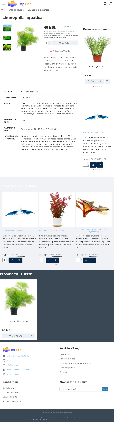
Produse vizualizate (16, 274)
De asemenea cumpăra (19, 186)
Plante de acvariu (15, 10)
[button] (93, 86)
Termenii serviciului (36, 419)
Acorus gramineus (97, 66)
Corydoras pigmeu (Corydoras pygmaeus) (93, 230)
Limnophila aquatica (18, 321)
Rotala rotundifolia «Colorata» (51, 231)
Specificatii (11, 83)
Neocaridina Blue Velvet (93, 132)
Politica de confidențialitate (70, 418)
